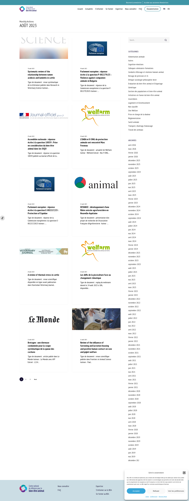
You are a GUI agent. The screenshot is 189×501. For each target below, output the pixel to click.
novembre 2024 (134, 210)
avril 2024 (132, 237)
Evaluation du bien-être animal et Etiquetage (145, 83)
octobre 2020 (133, 398)
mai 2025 (131, 187)
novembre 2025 (134, 164)
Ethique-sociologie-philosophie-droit (142, 79)
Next (35, 379)
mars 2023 (132, 287)
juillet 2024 (132, 225)
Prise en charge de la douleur (139, 114)
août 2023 (132, 268)
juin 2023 (131, 275)
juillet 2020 (132, 410)
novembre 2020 (134, 395)
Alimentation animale (136, 56)
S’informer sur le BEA (104, 490)
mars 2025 (132, 195)
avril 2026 (132, 145)
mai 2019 (131, 456)
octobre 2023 (133, 260)
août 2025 (132, 175)
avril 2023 (132, 283)
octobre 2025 (133, 168)
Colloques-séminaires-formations (140, 68)
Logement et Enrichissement (139, 102)
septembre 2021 (134, 356)
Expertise (99, 486)
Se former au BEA (102, 493)
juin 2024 (131, 229)
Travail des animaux (135, 129)
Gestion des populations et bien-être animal (145, 91)
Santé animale (133, 122)
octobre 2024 (133, 214)
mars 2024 (132, 241)
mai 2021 (131, 371)
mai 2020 (131, 418)
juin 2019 (131, 452)
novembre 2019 (134, 441)
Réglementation (134, 118)
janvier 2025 (133, 202)
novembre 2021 (134, 348)
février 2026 (133, 152)
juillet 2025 (132, 179)
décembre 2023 (134, 252)
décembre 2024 (134, 206)
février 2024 (133, 245)
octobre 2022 (133, 306)
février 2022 (133, 337)
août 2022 (132, 314)
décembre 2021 (134, 345)
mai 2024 (131, 233)
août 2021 (132, 360)
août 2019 (132, 448)
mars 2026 (132, 148)
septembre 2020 (134, 402)
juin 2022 (131, 322)
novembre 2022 (134, 302)
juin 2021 (131, 368)
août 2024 (132, 222)
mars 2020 (132, 425)
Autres (130, 60)
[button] (184, 473)
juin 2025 (131, 183)
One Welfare (133, 110)
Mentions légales (163, 496)
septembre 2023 (134, 264)
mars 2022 (132, 333)
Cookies (147, 496)
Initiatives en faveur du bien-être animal (143, 95)
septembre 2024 (134, 218)
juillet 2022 (132, 318)
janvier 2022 (133, 341)
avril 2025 (132, 191)
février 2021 (133, 383)
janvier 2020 (133, 433)
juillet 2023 (132, 272)
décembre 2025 (134, 160)
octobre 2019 (133, 445)
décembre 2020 (134, 391)
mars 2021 (132, 379)
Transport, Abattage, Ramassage (140, 125)
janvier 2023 (133, 295)
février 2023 (133, 291)
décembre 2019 (134, 437)
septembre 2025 (134, 172)
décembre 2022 (134, 298)
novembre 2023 (134, 256)
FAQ (59, 490)
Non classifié (133, 106)
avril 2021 (132, 375)
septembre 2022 (134, 310)
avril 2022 (132, 329)
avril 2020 (132, 421)
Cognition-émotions (135, 64)
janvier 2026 (133, 156)
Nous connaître (63, 486)
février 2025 (133, 198)
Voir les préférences (176, 491)
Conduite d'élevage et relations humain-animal (146, 72)
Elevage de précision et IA (138, 76)
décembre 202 (133, 460)
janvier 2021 (133, 387)
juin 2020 (131, 414)
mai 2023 (131, 279)
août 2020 (132, 406)
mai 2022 (131, 325)
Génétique (132, 87)
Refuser (156, 491)
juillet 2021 (132, 364)
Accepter (136, 491)
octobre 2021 (133, 352)
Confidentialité (153, 496)
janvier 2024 (133, 248)
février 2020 (133, 429)
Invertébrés (132, 99)
